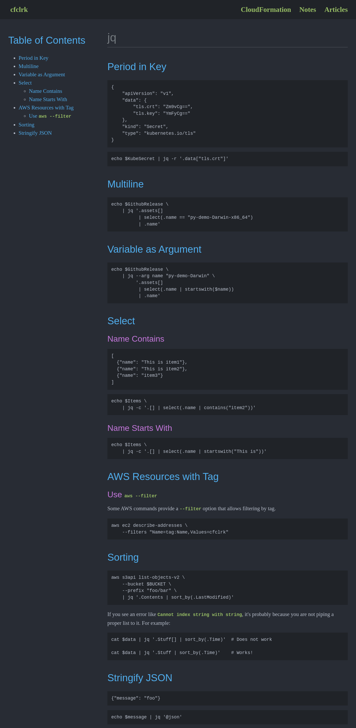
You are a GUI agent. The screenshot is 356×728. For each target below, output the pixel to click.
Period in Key (34, 58)
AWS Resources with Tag (46, 107)
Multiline (28, 66)
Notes (307, 9)
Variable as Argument (42, 74)
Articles (336, 9)
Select (25, 83)
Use (50, 116)
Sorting (26, 124)
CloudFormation (266, 9)
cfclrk (19, 9)
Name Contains (45, 91)
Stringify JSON (35, 132)
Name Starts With (48, 99)
